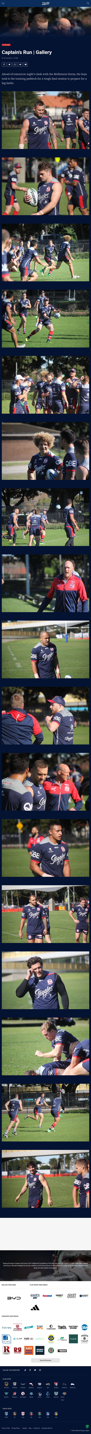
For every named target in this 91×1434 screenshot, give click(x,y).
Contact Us (36, 1428)
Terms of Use (6, 1428)
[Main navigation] (3, 3)
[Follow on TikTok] (25, 1370)
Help (30, 1428)
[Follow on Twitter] (35, 1370)
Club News (6, 45)
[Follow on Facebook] (30, 1370)
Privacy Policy (16, 1428)
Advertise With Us (47, 1428)
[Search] (88, 3)
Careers (24, 1428)
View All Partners (45, 1360)
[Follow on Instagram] (40, 1370)
